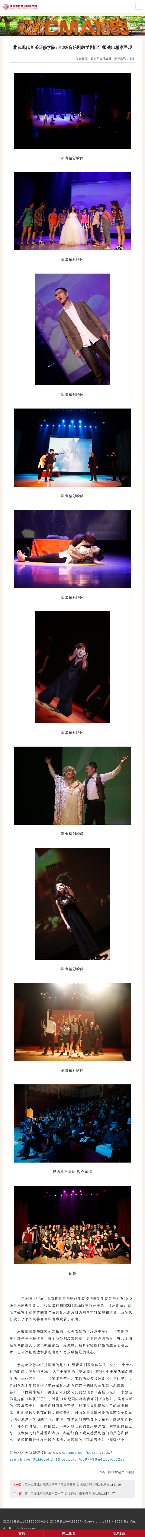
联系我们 (119, 1533)
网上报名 (69, 1533)
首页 (21, 1533)
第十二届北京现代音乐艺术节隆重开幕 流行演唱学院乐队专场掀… (68, 1484)
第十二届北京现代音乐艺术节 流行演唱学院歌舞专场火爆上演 (65, 1493)
